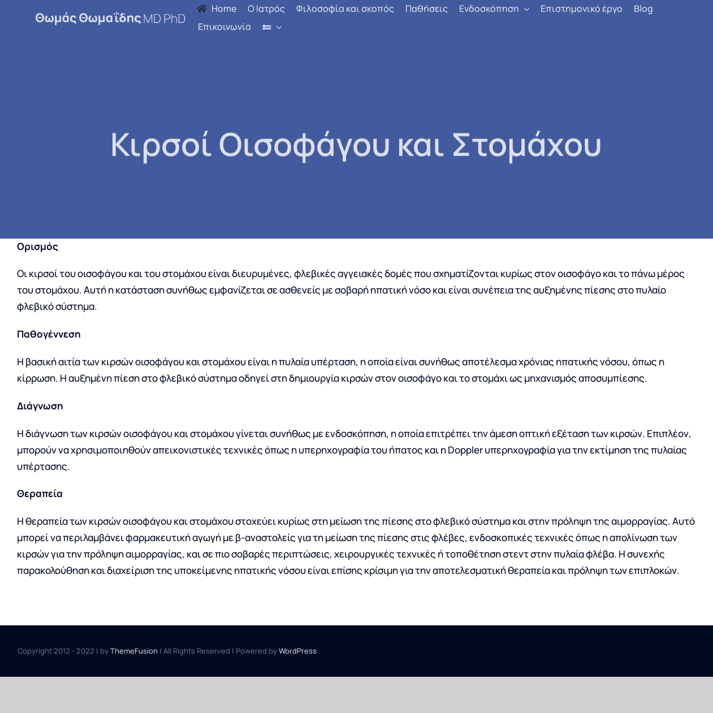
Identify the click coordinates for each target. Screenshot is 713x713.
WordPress (298, 651)
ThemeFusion (134, 651)
